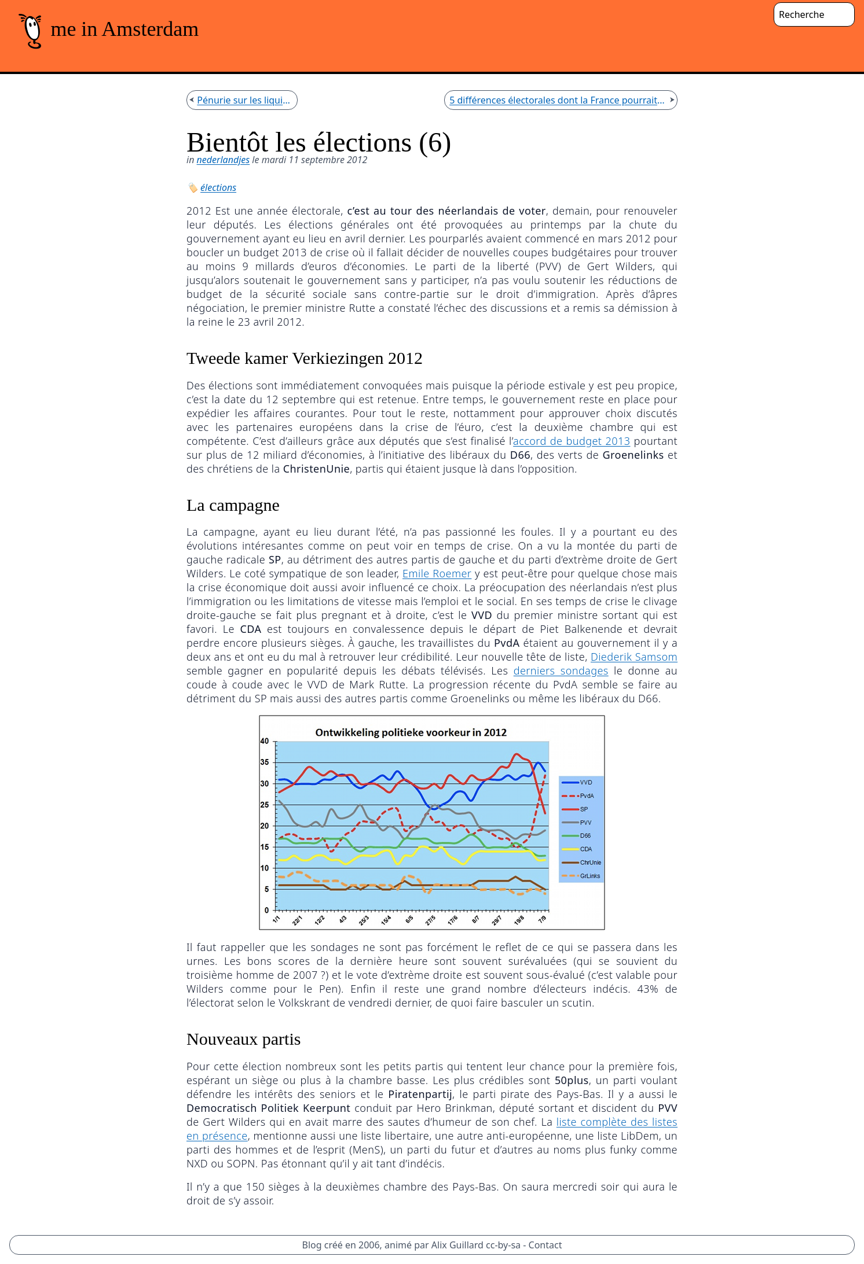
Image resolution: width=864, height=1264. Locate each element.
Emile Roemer (436, 573)
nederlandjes (223, 159)
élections (218, 187)
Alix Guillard (457, 1245)
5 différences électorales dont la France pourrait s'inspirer (558, 100)
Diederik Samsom (634, 657)
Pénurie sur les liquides (244, 100)
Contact (545, 1245)
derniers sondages (561, 670)
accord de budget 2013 (571, 441)
